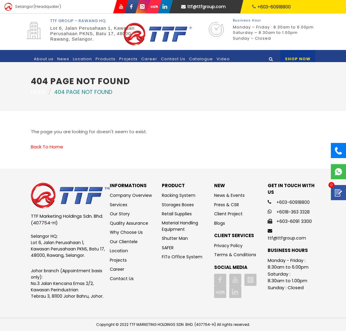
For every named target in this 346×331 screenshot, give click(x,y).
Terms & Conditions (235, 255)
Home (38, 92)
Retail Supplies (177, 214)
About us (44, 59)
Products (106, 59)
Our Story (120, 214)
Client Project (228, 214)
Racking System (178, 195)
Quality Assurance (129, 223)
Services (118, 205)
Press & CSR (226, 205)
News (63, 59)
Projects (128, 59)
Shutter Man (175, 238)
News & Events (229, 195)
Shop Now (298, 59)
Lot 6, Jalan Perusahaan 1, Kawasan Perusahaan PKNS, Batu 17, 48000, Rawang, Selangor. (92, 33)
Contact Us (173, 59)
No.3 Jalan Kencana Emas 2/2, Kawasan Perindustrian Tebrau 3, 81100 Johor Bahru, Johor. (67, 289)
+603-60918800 (271, 6)
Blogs (219, 223)
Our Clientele (124, 242)
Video (223, 59)
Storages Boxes (178, 205)
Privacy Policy (228, 246)
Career (149, 59)
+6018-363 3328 (293, 212)
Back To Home (47, 147)
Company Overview (131, 195)
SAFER (168, 248)
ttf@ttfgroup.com (203, 7)
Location (82, 59)
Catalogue (201, 59)
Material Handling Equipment (180, 226)
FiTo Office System (182, 257)
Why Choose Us (126, 232)
